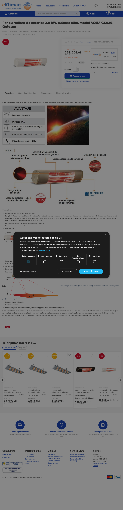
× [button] (106, 234)
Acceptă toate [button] (91, 271)
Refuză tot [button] (67, 271)
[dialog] (61, 255)
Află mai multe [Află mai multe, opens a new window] (44, 250)
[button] (28, 271)
